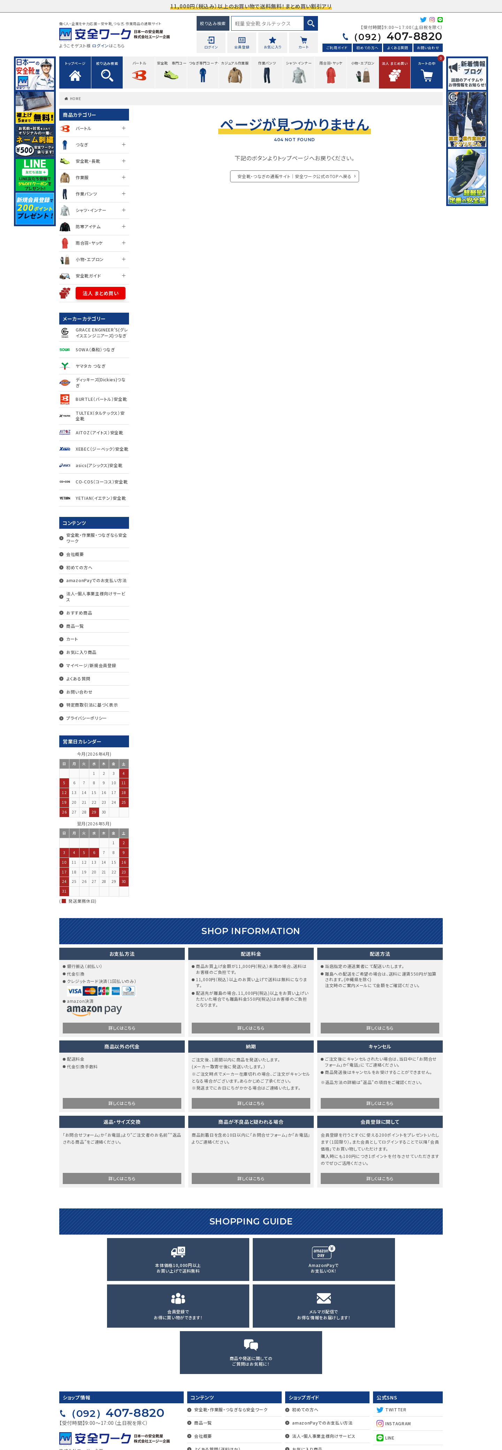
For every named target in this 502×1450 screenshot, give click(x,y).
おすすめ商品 (79, 613)
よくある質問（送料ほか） (217, 1359)
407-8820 (391, 37)
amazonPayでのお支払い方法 (96, 580)
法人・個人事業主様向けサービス (96, 596)
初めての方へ (367, 48)
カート (72, 639)
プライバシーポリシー (86, 718)
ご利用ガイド (337, 48)
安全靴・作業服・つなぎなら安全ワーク (96, 538)
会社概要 (75, 554)
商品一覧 (75, 626)
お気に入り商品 (81, 652)
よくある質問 (397, 48)
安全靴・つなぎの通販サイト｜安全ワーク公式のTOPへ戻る (294, 176)
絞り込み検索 (213, 23)
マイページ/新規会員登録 (91, 665)
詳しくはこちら (122, 1029)
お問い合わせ (428, 48)
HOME (75, 98)
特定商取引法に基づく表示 (92, 705)
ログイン (100, 45)
